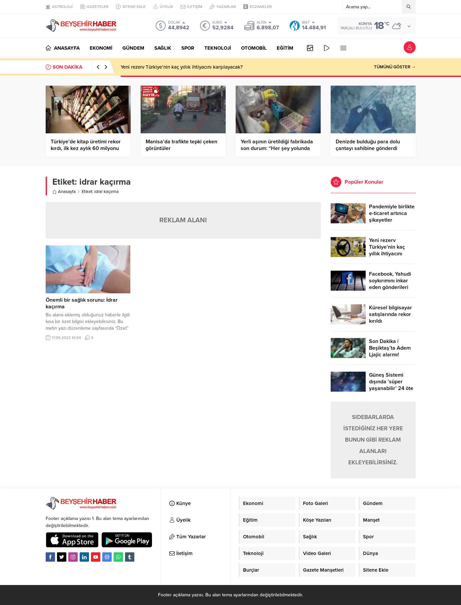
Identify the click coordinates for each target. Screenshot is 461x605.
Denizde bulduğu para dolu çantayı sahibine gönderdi (368, 145)
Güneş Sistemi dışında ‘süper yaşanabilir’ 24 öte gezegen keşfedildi (391, 385)
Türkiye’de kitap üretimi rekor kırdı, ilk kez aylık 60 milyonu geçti (86, 148)
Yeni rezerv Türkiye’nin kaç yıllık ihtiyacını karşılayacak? (182, 67)
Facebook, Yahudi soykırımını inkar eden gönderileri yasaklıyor (390, 284)
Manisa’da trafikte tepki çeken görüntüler (181, 145)
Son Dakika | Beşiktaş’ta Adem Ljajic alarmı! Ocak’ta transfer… (390, 351)
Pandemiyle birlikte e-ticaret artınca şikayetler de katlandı (392, 216)
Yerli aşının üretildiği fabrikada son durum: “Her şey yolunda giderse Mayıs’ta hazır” (277, 148)
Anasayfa (64, 191)
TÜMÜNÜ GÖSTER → (395, 67)
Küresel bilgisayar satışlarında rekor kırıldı (390, 314)
